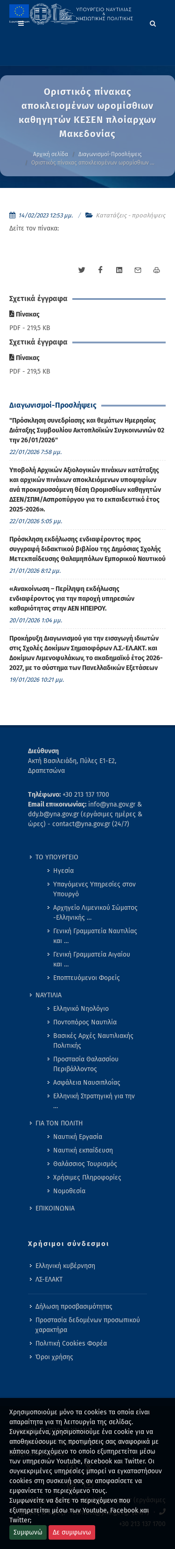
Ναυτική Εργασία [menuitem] (77, 1137)
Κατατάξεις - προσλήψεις (130, 215)
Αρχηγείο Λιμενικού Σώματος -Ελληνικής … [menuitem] (95, 913)
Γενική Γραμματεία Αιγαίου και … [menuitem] (91, 959)
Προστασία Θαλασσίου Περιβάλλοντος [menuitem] (86, 1064)
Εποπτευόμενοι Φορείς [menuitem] (86, 978)
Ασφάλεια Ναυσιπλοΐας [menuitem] (86, 1083)
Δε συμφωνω (72, 1532)
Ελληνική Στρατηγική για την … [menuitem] (94, 1101)
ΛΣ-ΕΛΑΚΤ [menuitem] (49, 1279)
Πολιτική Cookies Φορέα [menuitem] (71, 1343)
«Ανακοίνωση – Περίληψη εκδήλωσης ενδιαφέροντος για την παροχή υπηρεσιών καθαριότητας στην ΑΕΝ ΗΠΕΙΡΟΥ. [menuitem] (71, 598)
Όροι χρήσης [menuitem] (54, 1357)
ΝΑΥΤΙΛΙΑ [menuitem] (48, 995)
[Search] (153, 22)
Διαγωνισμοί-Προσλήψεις (110, 154)
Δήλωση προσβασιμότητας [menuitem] (73, 1307)
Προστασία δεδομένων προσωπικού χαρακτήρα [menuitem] (87, 1325)
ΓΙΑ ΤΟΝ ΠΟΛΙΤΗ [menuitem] (59, 1123)
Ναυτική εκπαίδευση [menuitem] (83, 1150)
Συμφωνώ (28, 1532)
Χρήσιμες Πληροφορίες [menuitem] (87, 1178)
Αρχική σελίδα (50, 154)
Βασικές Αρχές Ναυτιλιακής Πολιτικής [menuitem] (93, 1041)
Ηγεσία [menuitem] (63, 871)
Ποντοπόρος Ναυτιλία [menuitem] (85, 1022)
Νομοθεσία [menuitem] (69, 1191)
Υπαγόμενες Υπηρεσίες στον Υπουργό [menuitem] (94, 889)
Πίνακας (24, 314)
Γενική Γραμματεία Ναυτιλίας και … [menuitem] (95, 936)
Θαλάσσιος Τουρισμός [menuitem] (85, 1164)
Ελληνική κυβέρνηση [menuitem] (65, 1266)
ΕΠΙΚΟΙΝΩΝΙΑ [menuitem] (55, 1208)
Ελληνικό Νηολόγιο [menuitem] (81, 1009)
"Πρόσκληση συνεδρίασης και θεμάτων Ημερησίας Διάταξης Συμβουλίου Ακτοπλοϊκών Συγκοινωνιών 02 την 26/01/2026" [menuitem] (86, 430)
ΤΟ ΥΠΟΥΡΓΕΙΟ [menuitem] (56, 857)
